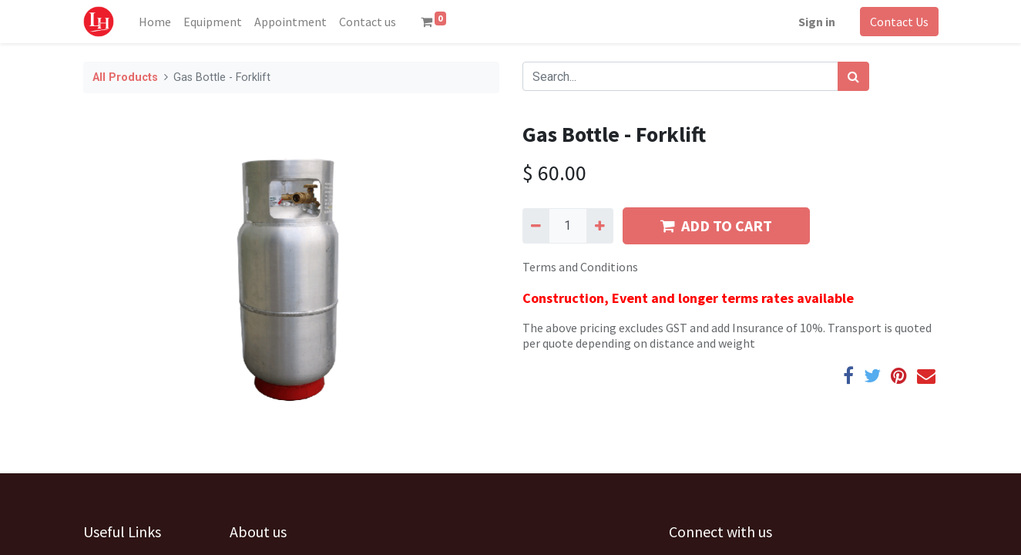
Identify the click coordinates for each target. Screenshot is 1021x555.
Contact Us (899, 21)
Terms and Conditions (580, 266)
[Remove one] (535, 226)
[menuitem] (155, 21)
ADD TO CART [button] (716, 225)
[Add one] (599, 226)
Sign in (816, 21)
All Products (125, 77)
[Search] (853, 76)
